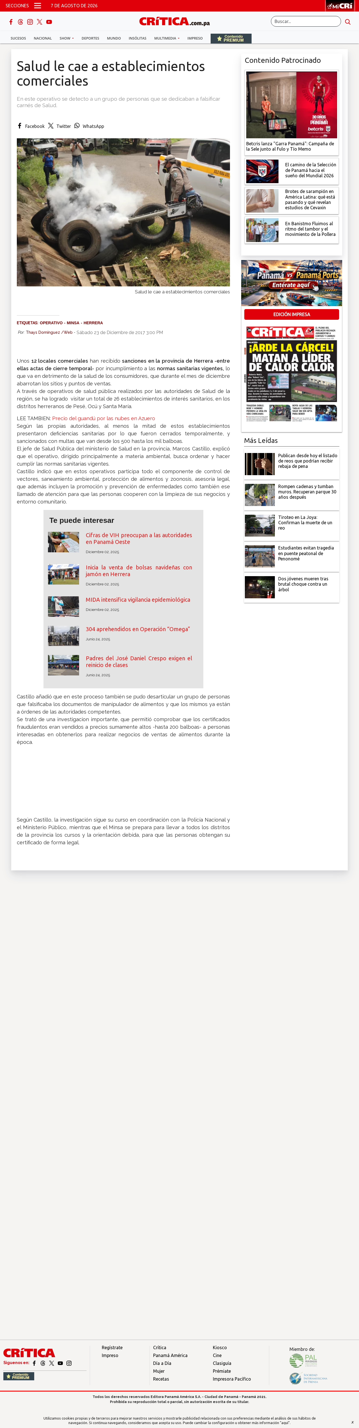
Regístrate (112, 1347)
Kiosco (220, 1347)
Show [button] (65, 38)
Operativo (51, 323)
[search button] (347, 21)
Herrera (93, 323)
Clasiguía (222, 1363)
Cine (217, 1355)
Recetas (161, 1378)
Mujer (159, 1371)
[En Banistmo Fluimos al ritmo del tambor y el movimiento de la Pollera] (262, 229)
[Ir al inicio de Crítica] (177, 20)
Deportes (90, 38)
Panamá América (170, 1355)
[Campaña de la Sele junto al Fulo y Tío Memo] (291, 104)
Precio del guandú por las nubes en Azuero (103, 418)
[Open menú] (37, 5)
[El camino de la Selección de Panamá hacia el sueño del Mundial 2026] (262, 170)
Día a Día (162, 1363)
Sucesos (18, 38)
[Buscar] (306, 21)
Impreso (195, 38)
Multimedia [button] (165, 38)
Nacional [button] (43, 38)
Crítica (159, 1347)
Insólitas (137, 38)
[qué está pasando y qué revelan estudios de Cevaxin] (262, 200)
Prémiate (222, 1371)
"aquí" (285, 1423)
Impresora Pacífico (232, 1378)
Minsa (73, 323)
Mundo (114, 38)
